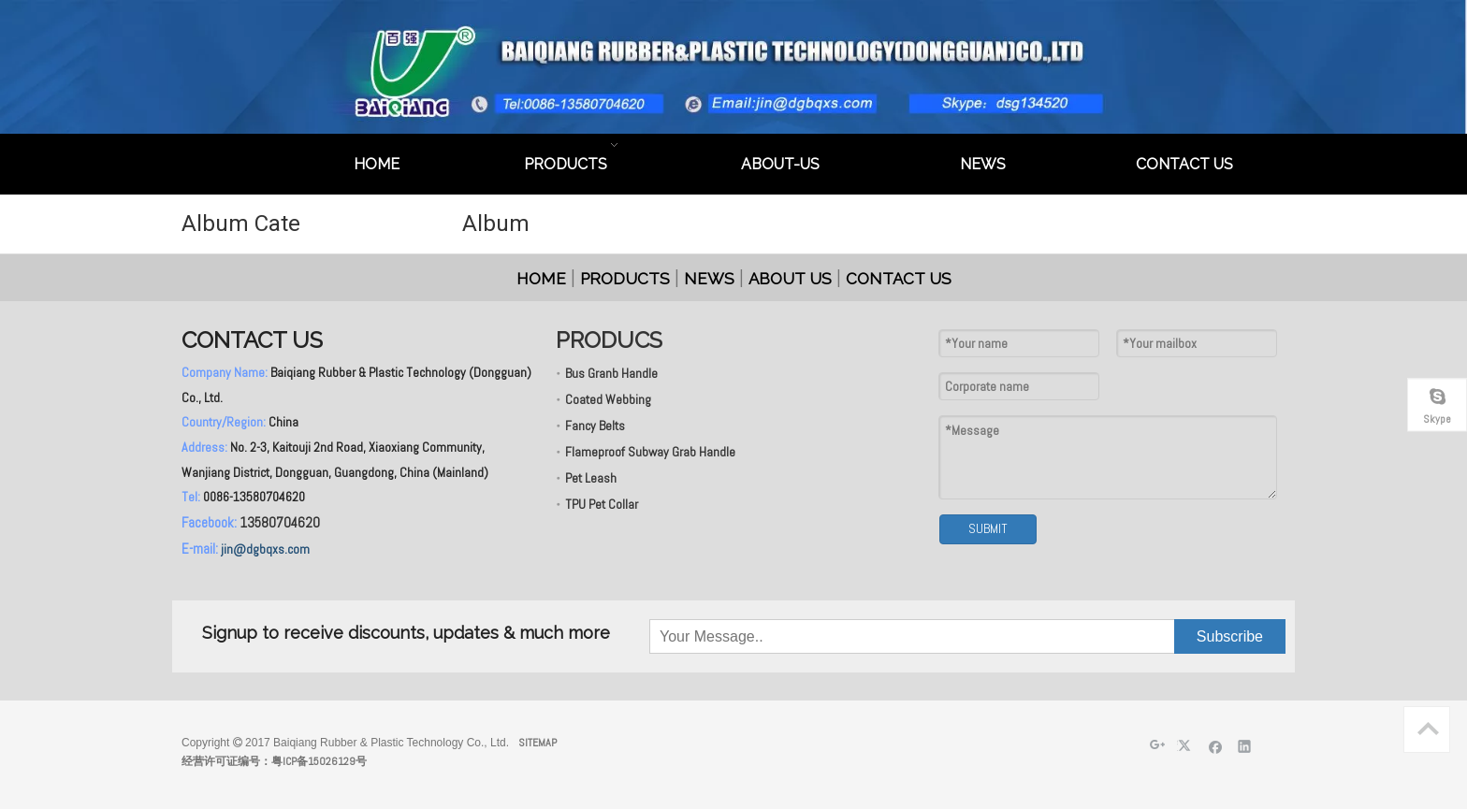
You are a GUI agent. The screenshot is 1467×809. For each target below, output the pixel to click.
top (1428, 729)
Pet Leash (591, 478)
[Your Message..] (743, 636)
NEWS (709, 278)
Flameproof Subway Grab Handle (650, 451)
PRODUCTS (625, 278)
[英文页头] (733, 67)
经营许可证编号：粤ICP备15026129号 (274, 761)
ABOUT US (790, 278)
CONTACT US (898, 278)
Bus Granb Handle (611, 373)
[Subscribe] (1229, 636)
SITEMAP (537, 742)
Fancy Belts (595, 425)
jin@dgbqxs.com (265, 549)
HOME (541, 278)
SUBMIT (988, 528)
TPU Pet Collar (601, 504)
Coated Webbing (608, 399)
